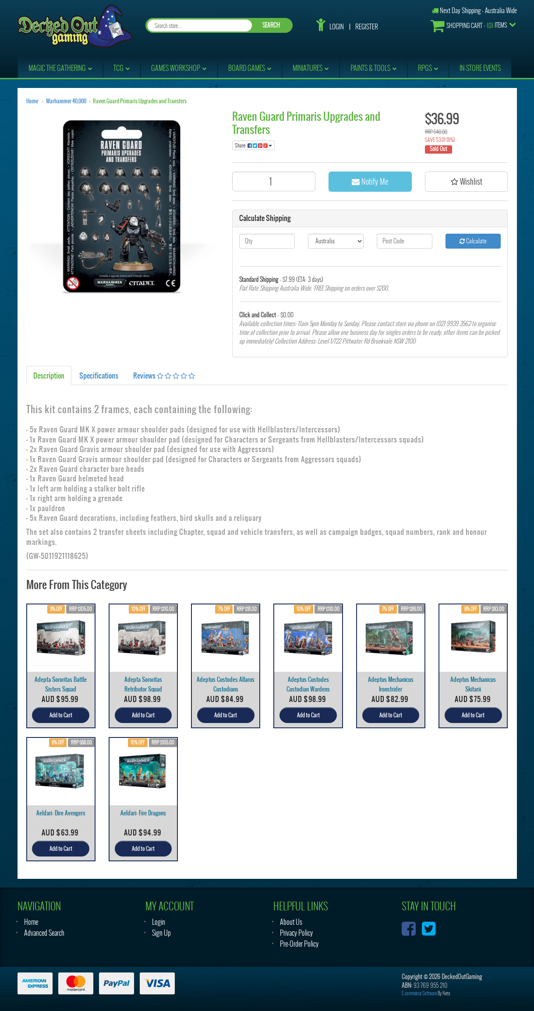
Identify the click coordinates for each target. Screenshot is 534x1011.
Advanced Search (44, 933)
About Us (291, 922)
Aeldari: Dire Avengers (60, 813)
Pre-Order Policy (299, 944)
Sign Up (161, 933)
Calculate (473, 241)
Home (32, 101)
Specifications (98, 375)
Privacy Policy (296, 933)
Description (48, 375)
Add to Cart (61, 715)
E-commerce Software (419, 993)
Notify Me (370, 181)
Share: (253, 145)
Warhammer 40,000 (66, 101)
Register (366, 27)
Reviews (164, 375)
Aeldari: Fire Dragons (143, 813)
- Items (469, 25)
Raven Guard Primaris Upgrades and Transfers (140, 101)
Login (336, 27)
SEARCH (271, 25)
